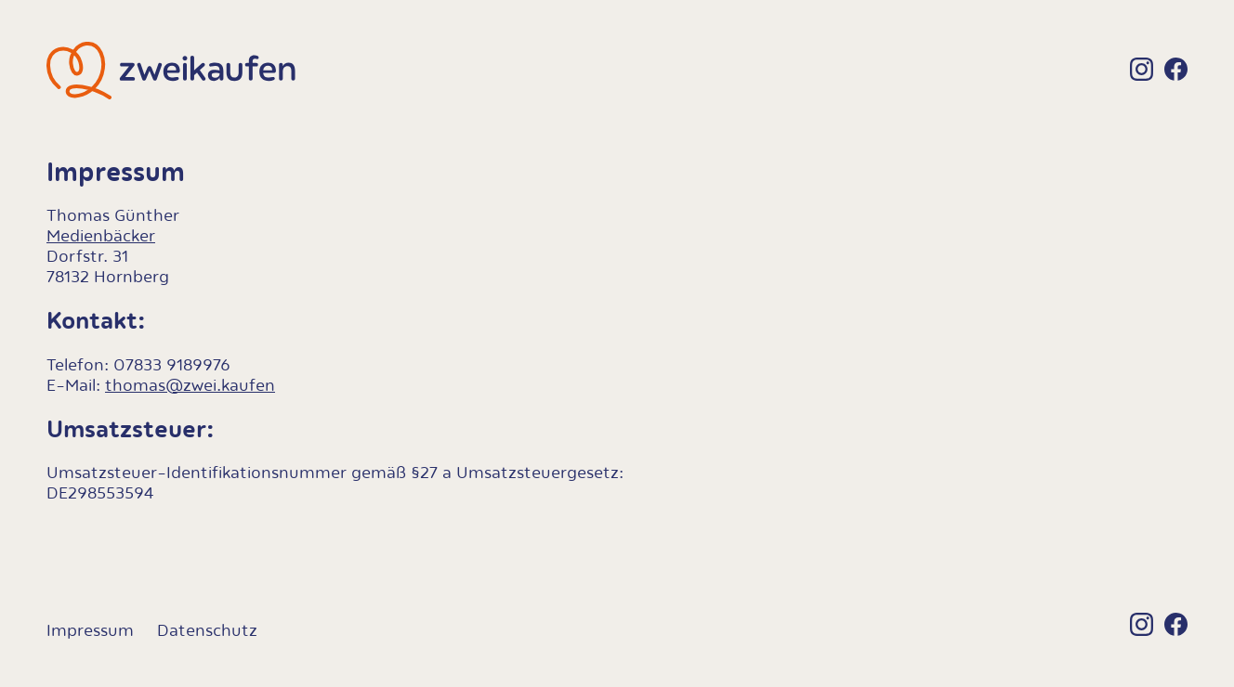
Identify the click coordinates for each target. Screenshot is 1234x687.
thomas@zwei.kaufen (190, 385)
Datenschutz (207, 630)
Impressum (90, 630)
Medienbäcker (100, 236)
